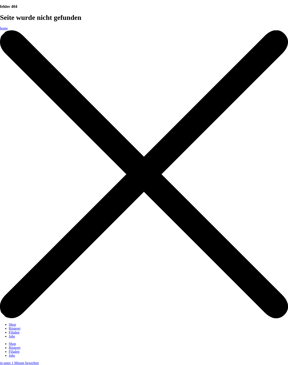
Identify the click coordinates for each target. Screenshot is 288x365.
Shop (12, 324)
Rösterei (14, 328)
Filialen (14, 332)
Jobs (12, 336)
